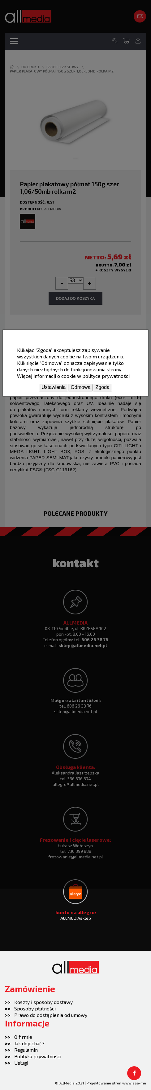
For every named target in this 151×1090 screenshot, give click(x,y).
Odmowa (80, 387)
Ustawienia (53, 387)
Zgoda (102, 387)
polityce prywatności (106, 376)
